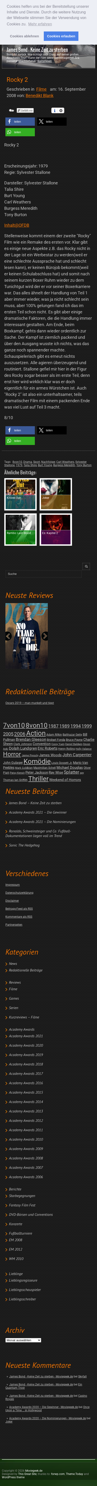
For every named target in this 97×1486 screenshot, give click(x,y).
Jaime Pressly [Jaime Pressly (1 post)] (30, 755)
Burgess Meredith (64, 465)
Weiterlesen (44, 61)
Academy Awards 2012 (26, 1121)
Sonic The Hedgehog (24, 845)
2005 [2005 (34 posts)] (8, 734)
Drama (27, 462)
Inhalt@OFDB (16, 225)
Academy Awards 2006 (26, 1177)
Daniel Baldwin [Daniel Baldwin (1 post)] (73, 744)
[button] (20, 121)
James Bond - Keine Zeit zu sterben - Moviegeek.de (41, 1376)
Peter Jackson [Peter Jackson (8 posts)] (36, 772)
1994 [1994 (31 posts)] (75, 726)
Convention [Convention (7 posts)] (42, 744)
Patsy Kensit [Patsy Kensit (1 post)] (17, 772)
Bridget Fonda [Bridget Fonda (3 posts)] (56, 739)
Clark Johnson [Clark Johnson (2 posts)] (22, 744)
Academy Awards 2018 (26, 1064)
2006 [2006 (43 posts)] (19, 734)
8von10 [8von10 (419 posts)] (37, 725)
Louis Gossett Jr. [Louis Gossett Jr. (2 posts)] (61, 762)
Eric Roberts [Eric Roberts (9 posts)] (47, 748)
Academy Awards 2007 (26, 1168)
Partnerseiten (13, 924)
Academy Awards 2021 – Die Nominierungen (42, 822)
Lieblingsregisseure (23, 1280)
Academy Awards (21, 1029)
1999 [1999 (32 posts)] (86, 726)
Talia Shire (30, 465)
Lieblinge (16, 1274)
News (13, 964)
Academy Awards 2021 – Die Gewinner (38, 812)
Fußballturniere (20, 1233)
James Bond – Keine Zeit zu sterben (35, 803)
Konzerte (15, 1224)
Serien (13, 1008)
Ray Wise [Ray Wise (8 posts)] (56, 772)
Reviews (15, 982)
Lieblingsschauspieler (25, 1290)
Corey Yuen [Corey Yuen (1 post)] (58, 744)
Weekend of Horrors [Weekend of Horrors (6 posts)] (65, 780)
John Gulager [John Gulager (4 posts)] (13, 762)
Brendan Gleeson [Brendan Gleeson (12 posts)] (31, 739)
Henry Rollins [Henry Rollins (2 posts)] (66, 748)
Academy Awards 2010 (26, 1139)
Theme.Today (74, 1474)
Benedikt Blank (39, 95)
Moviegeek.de (33, 1470)
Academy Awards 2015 (26, 1092)
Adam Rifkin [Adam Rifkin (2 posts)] (54, 734)
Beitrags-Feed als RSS (19, 908)
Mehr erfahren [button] (40, 24)
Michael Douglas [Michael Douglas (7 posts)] (70, 767)
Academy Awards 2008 (26, 1158)
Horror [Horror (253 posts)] (12, 754)
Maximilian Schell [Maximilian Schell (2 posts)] (44, 767)
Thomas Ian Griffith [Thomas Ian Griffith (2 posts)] (15, 780)
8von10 (17, 462)
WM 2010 (16, 1259)
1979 (19, 465)
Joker (8, 1421)
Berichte (15, 1189)
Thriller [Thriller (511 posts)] (38, 779)
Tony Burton (84, 465)
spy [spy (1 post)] (82, 772)
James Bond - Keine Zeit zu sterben (37, 49)
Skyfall (82, 1376)
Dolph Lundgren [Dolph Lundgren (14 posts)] (23, 748)
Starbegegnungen (22, 1196)
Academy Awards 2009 (26, 1149)
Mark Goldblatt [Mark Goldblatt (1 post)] (24, 767)
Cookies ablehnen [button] (24, 36)
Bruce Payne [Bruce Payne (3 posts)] (74, 739)
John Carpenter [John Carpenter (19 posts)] (77, 754)
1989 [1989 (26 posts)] (64, 726)
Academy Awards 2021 (26, 1036)
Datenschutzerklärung (19, 892)
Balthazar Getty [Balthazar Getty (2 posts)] (72, 734)
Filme (13, 989)
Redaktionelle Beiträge (25, 970)
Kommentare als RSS (18, 916)
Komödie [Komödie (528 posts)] (37, 761)
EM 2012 (15, 1249)
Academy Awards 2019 (26, 1055)
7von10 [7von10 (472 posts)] (14, 725)
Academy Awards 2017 (26, 1074)
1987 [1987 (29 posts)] (53, 726)
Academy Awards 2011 (26, 1130)
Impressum (12, 884)
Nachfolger (48, 462)
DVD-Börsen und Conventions (31, 1215)
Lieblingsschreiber (22, 1299)
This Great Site (27, 1474)
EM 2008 (15, 1240)
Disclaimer (12, 900)
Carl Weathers (65, 462)
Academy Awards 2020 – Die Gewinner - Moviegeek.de (43, 1407)
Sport (36, 462)
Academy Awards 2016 (26, 1083)
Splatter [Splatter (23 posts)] (71, 772)
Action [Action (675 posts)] (36, 733)
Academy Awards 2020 (26, 1045)
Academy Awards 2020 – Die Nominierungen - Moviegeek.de (47, 1418)
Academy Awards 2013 (26, 1111)
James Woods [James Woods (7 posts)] (50, 755)
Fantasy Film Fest (22, 1205)
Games (14, 998)
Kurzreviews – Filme (24, 1017)
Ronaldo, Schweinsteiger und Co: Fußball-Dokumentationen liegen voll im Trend (38, 834)
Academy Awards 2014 (26, 1102)
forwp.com (58, 1474)
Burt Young (45, 465)
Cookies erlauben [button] (61, 36)
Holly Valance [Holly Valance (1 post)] (84, 748)
